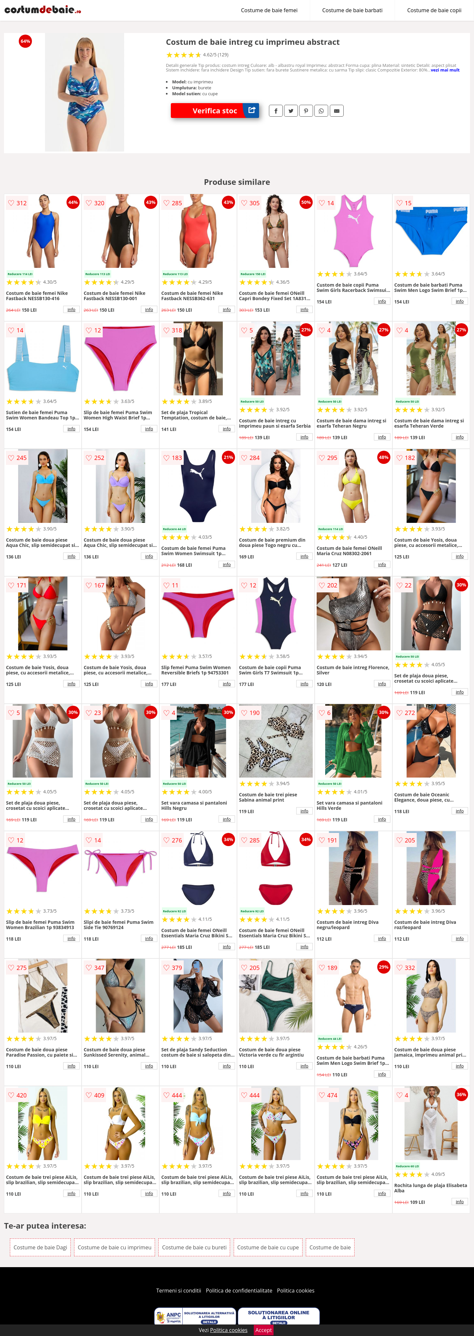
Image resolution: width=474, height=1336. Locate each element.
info (71, 309)
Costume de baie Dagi (40, 1247)
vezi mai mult (445, 70)
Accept (263, 1330)
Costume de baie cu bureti (194, 1247)
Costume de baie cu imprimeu (114, 1247)
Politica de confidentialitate (239, 1290)
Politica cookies (296, 1290)
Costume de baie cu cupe (268, 1247)
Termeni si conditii (178, 1290)
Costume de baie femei (269, 10)
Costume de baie (330, 1247)
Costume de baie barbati (352, 10)
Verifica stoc (226, 110)
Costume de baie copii (434, 10)
